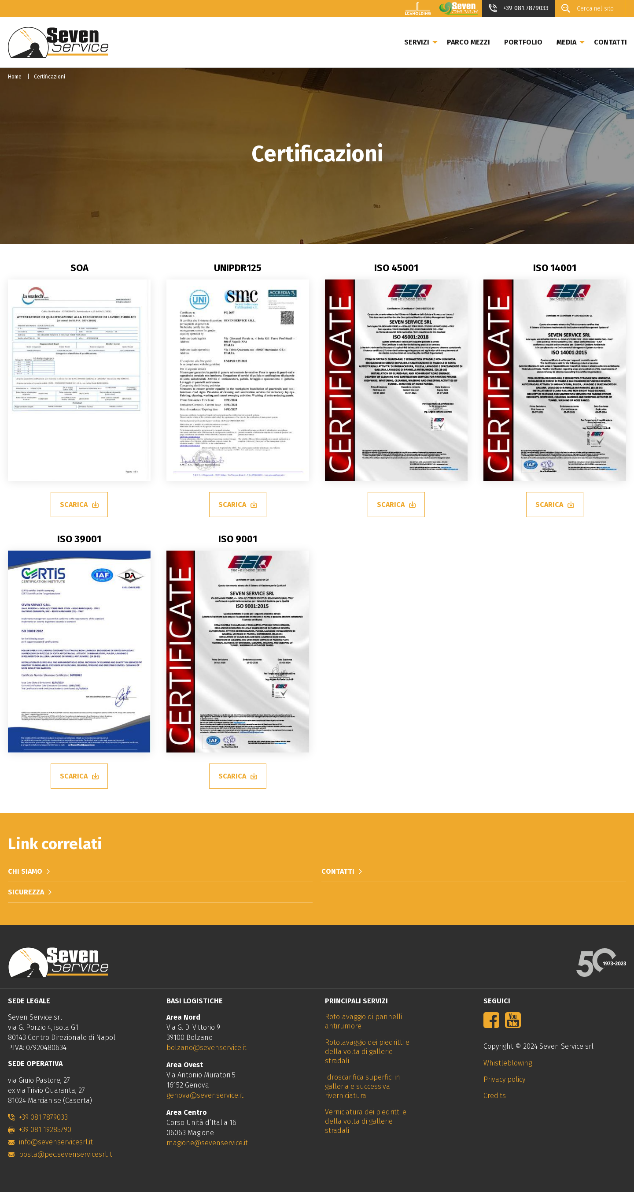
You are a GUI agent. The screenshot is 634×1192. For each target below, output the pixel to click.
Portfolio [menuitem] (523, 42)
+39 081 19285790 (45, 1129)
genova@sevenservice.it (204, 1095)
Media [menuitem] (566, 42)
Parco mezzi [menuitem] (468, 42)
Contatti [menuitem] (610, 42)
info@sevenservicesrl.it (56, 1142)
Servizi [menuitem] (416, 42)
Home (15, 77)
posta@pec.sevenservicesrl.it (65, 1154)
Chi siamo (25, 871)
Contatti (337, 871)
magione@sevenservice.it (207, 1143)
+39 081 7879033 (43, 1117)
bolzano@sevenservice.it (206, 1047)
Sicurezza (26, 892)
